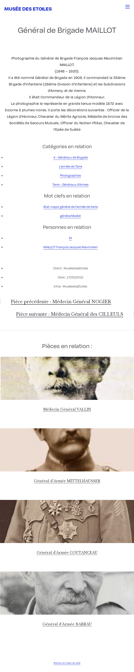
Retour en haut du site (67, 662)
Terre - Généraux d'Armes (70, 184)
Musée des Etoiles (28, 8)
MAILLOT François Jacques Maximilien (70, 247)
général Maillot (70, 216)
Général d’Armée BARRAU (67, 624)
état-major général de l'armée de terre (70, 206)
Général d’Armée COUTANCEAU (67, 552)
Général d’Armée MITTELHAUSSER (67, 481)
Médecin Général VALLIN (67, 409)
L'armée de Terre (70, 166)
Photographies (70, 175)
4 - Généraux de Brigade (70, 157)
